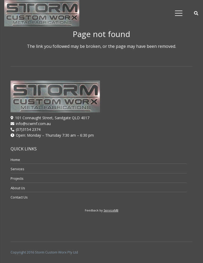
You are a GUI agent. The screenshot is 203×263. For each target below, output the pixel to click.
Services (17, 169)
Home (15, 159)
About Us (18, 188)
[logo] (41, 13)
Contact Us (19, 197)
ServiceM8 (111, 210)
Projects (17, 178)
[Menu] (179, 13)
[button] (196, 13)
